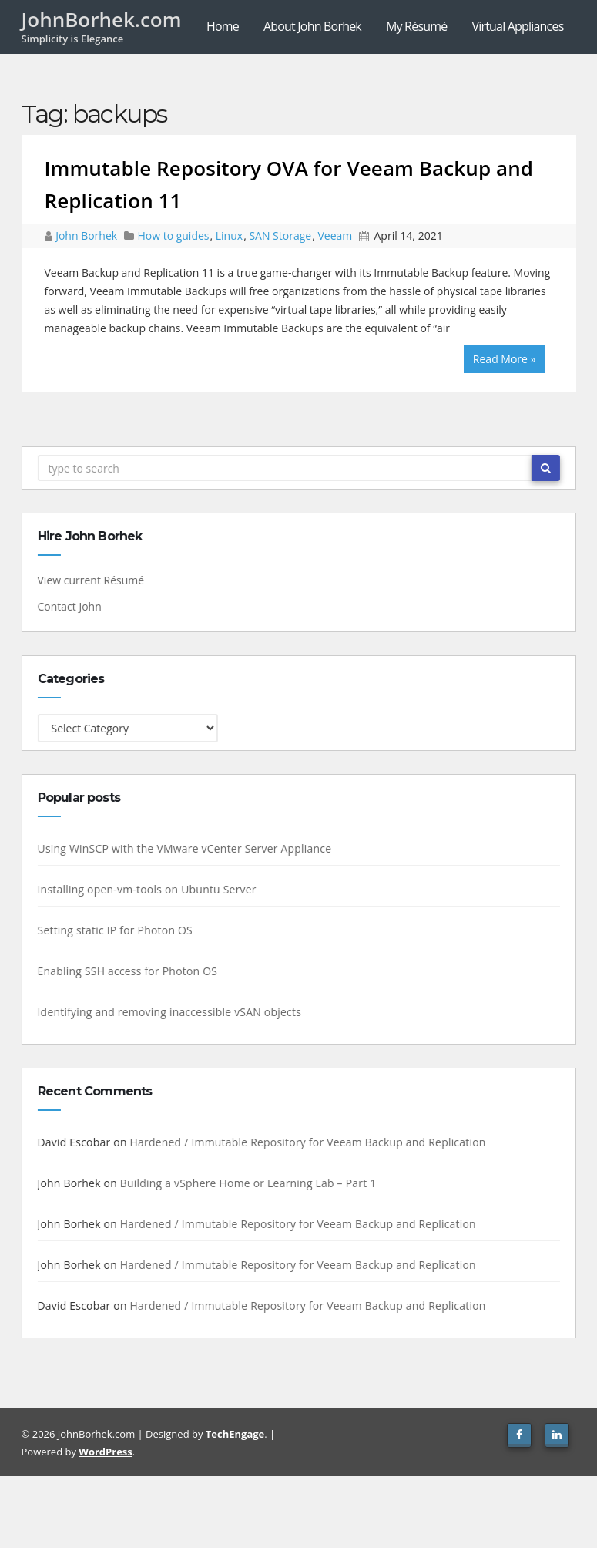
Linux (229, 235)
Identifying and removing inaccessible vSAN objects (167, 1012)
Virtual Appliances (517, 26)
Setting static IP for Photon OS (112, 930)
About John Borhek (312, 26)
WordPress (105, 1452)
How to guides (173, 235)
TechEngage (235, 1434)
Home (222, 26)
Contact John (67, 606)
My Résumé (416, 26)
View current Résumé (88, 580)
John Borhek (87, 235)
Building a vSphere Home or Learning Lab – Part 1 (245, 1183)
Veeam (334, 235)
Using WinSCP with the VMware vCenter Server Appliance (182, 848)
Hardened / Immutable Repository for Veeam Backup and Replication (305, 1142)
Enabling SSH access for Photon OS (125, 971)
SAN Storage (280, 235)
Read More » (504, 359)
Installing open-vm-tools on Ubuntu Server (144, 889)
